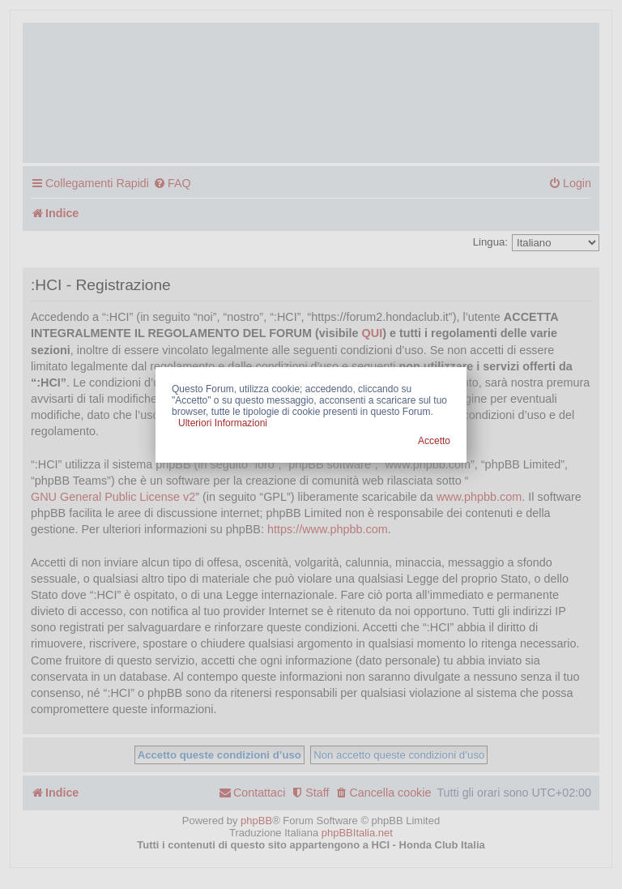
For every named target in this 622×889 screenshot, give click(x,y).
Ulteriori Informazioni (222, 423)
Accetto (434, 441)
